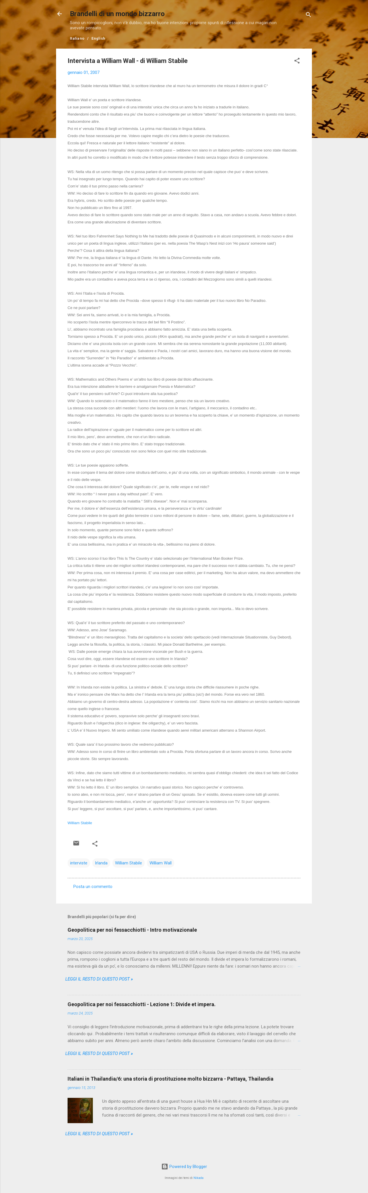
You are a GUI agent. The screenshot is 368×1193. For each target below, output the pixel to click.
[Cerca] (308, 15)
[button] (297, 61)
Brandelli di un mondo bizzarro (117, 14)
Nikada (198, 1178)
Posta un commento (92, 886)
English (98, 38)
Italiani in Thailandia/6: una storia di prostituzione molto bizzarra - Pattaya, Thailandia (170, 1079)
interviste (78, 863)
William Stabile (80, 823)
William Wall (161, 863)
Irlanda (101, 863)
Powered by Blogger (184, 1166)
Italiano (77, 38)
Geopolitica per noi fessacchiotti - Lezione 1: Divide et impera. (142, 1004)
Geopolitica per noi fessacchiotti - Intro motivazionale (132, 930)
